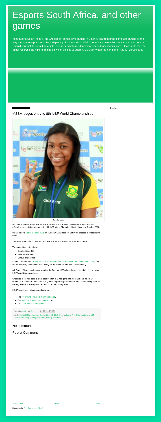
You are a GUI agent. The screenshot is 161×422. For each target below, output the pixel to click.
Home (56, 404)
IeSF (92, 315)
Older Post (95, 404)
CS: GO (57, 315)
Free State (76, 315)
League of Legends (32, 318)
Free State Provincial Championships (38, 297)
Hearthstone (85, 315)
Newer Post (18, 404)
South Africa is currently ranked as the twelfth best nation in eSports (63, 261)
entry (62, 315)
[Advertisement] (80, 77)
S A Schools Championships (34, 303)
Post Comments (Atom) (33, 408)
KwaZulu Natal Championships (35, 300)
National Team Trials (34, 233)
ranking (49, 318)
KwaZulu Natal (19, 318)
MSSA (43, 318)
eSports (68, 315)
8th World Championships (29, 315)
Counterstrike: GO (46, 315)
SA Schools (57, 318)
